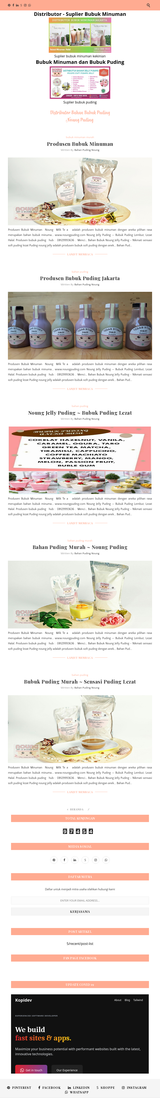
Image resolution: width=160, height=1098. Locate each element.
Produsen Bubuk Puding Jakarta (80, 278)
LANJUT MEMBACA (80, 254)
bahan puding (80, 271)
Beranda (77, 809)
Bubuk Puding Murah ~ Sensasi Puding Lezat (80, 681)
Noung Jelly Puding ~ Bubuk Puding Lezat (80, 412)
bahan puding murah (80, 540)
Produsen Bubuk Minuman (80, 143)
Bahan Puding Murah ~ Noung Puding (80, 547)
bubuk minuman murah (80, 137)
